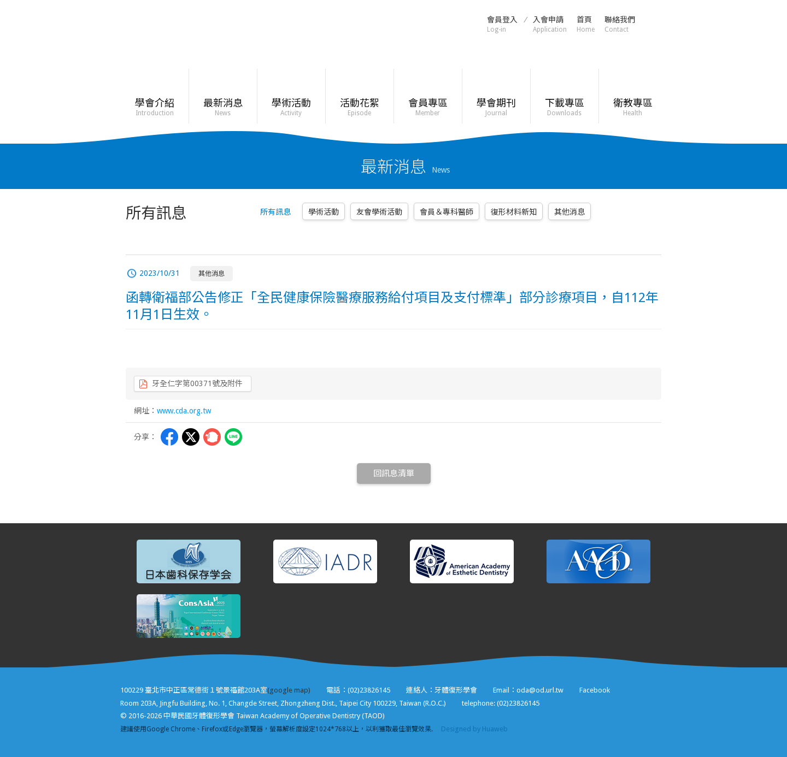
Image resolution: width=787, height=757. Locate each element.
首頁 (586, 24)
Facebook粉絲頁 (656, 23)
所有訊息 (275, 212)
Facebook (594, 690)
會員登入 (502, 24)
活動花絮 (359, 107)
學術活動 (291, 107)
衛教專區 (632, 107)
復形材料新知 (514, 212)
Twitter (190, 437)
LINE (233, 437)
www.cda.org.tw (184, 410)
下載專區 (564, 107)
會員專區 (427, 107)
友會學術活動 (379, 212)
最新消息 (222, 107)
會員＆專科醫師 (446, 212)
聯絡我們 (619, 24)
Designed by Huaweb (474, 729)
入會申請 (550, 24)
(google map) (288, 690)
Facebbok (169, 437)
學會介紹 (154, 107)
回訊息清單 (393, 473)
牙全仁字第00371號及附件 (197, 383)
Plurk (212, 437)
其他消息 (569, 212)
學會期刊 (496, 107)
